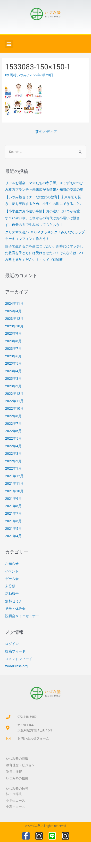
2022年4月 (13, 446)
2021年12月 (14, 476)
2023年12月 (14, 319)
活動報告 (12, 594)
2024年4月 (13, 311)
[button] (9, 44)
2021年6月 (13, 521)
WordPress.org (16, 666)
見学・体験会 (15, 609)
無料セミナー (15, 601)
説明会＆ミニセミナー (22, 616)
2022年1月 (13, 468)
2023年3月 (13, 378)
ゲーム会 (12, 579)
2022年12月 (14, 394)
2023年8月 (13, 341)
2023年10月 (14, 326)
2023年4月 (13, 371)
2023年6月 (13, 356)
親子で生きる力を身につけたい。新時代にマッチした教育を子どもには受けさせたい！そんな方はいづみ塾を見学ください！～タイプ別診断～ (44, 253)
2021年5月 (13, 528)
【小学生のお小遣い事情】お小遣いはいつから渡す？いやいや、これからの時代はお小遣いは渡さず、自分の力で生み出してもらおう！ (42, 218)
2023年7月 (13, 348)
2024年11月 (14, 303)
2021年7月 (13, 513)
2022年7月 (13, 424)
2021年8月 (13, 506)
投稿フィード (15, 651)
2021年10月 (14, 491)
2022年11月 (14, 401)
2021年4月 (13, 536)
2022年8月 (13, 416)
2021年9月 (13, 499)
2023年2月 (13, 386)
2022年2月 (13, 461)
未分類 (10, 586)
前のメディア (46, 132)
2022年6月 (13, 431)
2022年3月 (13, 453)
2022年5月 (13, 438)
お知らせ (12, 564)
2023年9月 (13, 333)
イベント (12, 571)
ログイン (12, 644)
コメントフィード (18, 659)
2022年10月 (14, 408)
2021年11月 (14, 483)
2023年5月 (13, 363)
